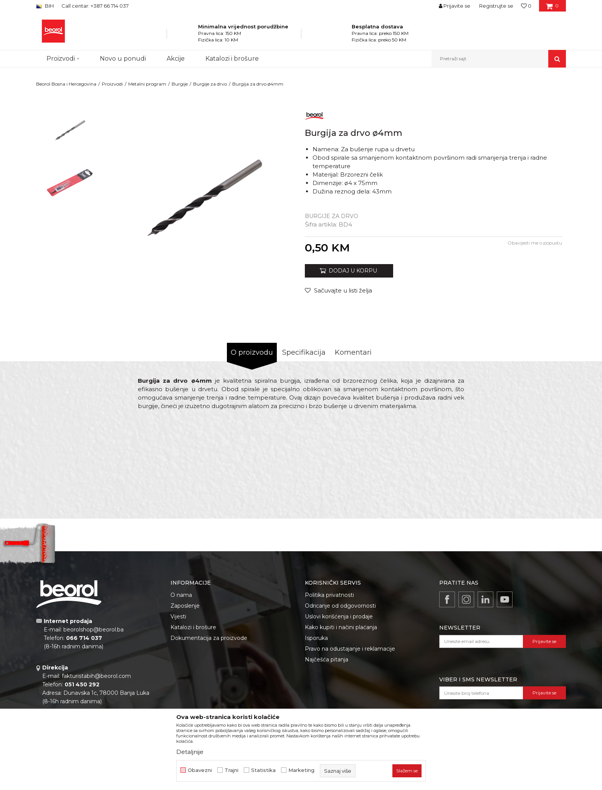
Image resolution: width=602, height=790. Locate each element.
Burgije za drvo (210, 84)
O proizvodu (252, 352)
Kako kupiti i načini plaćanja (341, 627)
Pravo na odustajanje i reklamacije (350, 648)
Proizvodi (112, 84)
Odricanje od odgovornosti (340, 605)
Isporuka (316, 638)
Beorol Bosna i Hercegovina (66, 84)
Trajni (231, 770)
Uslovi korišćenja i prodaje (339, 616)
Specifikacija (304, 352)
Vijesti (178, 616)
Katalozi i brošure (193, 627)
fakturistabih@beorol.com (96, 676)
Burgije (180, 84)
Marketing (301, 770)
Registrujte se (496, 6)
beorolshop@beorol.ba (93, 629)
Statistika (263, 770)
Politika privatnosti (329, 595)
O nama (181, 595)
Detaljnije (189, 751)
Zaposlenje (185, 605)
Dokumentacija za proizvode (208, 638)
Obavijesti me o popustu (535, 243)
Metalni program (147, 84)
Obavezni (200, 770)
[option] (69, 131)
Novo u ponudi (123, 58)
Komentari (353, 352)
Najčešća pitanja (326, 659)
